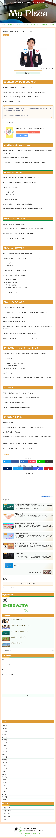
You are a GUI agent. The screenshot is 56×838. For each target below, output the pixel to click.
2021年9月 (4, 786)
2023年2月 (4, 760)
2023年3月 (4, 757)
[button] (53, 651)
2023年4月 (4, 754)
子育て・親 (7, 808)
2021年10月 (5, 783)
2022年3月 (4, 771)
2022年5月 (4, 766)
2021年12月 (5, 777)
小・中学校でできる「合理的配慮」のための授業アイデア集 (30, 128)
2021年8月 (4, 789)
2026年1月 (4, 729)
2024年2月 (4, 743)
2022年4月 (4, 769)
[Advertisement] (28, 483)
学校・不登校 (7, 811)
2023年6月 (4, 751)
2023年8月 (4, 749)
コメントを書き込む (28, 584)
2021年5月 (4, 797)
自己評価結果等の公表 (35, 833)
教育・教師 (7, 814)
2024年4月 (4, 737)
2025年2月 (4, 731)
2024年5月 (4, 734)
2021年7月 (4, 791)
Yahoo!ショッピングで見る (22, 135)
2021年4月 (4, 800)
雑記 (5, 820)
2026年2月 (4, 726)
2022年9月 (4, 763)
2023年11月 (5, 746)
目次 (26, 73)
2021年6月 (4, 794)
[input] (28, 650)
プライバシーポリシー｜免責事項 (23, 833)
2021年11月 (5, 780)
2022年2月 (4, 774)
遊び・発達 (5, 454)
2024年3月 (4, 740)
